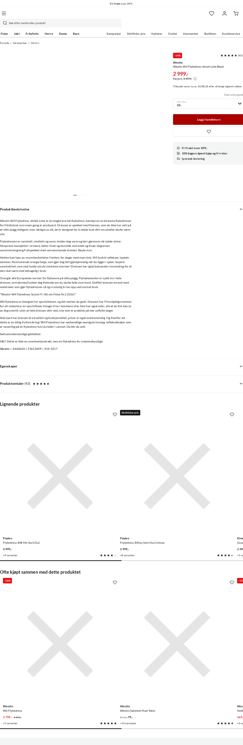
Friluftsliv (31, 26)
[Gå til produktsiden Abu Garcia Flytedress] (216, 460)
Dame (62, 26)
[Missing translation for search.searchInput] (59, 15)
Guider (4, 660)
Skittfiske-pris (136, 26)
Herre (48, 26)
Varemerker (190, 26)
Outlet (172, 26)
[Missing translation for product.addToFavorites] (51, 429)
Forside (4, 36)
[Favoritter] (207, 16)
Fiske (3, 26)
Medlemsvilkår (111, 701)
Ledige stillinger (111, 660)
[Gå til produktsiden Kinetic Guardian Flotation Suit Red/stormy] (153, 460)
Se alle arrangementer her (118, 671)
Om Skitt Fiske (110, 654)
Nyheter (156, 26)
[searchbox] (120, 15)
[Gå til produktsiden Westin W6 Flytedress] (27, 572)
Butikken (210, 26)
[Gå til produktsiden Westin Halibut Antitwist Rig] (153, 572)
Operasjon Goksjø (113, 677)
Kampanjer (114, 26)
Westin (35, 36)
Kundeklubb (109, 695)
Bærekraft (108, 683)
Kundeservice (231, 26)
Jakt (16, 26)
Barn (75, 26)
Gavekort (6, 671)
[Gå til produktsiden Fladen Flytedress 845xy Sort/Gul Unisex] (90, 460)
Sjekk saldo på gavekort (15, 677)
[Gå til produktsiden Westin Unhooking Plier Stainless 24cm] (216, 572)
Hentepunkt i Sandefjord (16, 665)
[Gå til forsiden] (16, 16)
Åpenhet (107, 689)
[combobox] (116, 15)
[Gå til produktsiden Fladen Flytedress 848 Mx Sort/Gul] (27, 460)
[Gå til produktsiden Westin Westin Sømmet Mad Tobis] (90, 572)
